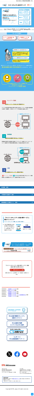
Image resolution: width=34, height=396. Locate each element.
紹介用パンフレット (11, 290)
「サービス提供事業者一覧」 (21, 294)
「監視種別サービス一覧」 (12, 293)
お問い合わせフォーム (16, 378)
